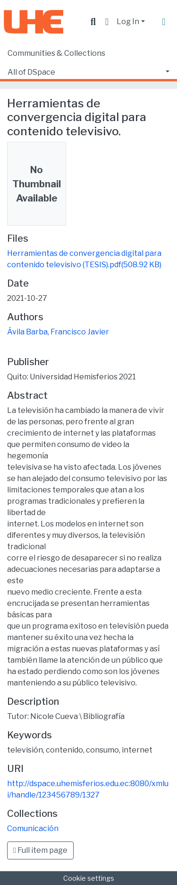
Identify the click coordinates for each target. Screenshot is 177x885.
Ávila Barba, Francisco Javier (58, 331)
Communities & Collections (56, 53)
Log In (128, 21)
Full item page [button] (40, 850)
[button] (107, 21)
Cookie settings (88, 878)
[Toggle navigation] (164, 21)
